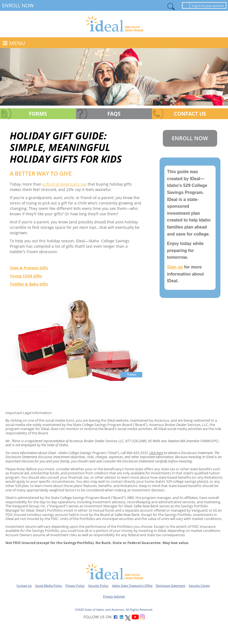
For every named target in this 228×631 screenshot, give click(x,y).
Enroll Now (18, 5)
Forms (38, 113)
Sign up (175, 267)
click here (156, 452)
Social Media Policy (48, 585)
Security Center (199, 585)
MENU (17, 43)
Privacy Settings (114, 596)
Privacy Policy (75, 585)
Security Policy (98, 585)
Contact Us (190, 113)
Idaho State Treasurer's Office (132, 585)
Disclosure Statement (170, 585)
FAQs (113, 113)
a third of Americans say (64, 184)
